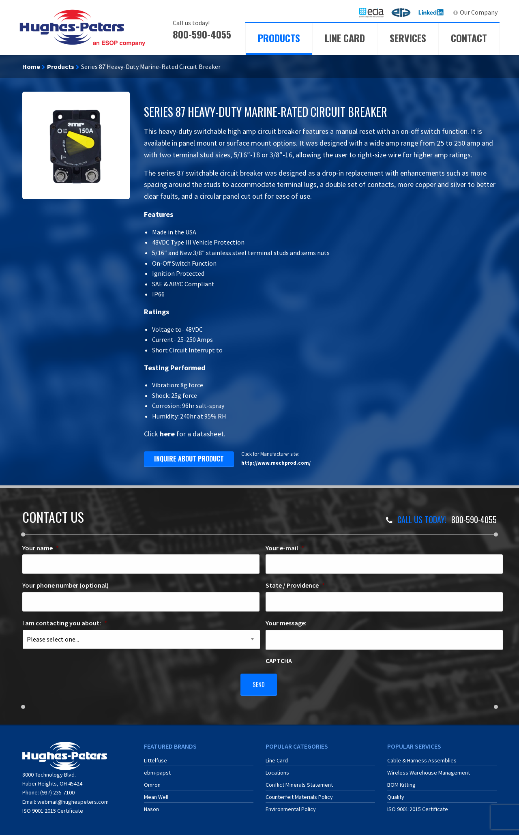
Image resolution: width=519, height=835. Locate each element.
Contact (469, 37)
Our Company (479, 12)
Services (408, 37)
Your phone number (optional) (65, 585)
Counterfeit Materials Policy (299, 794)
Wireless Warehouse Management (428, 769)
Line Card (345, 37)
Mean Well (156, 794)
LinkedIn (432, 12)
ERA (403, 12)
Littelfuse (155, 757)
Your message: (286, 623)
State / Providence (295, 585)
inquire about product (189, 459)
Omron (152, 782)
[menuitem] (371, 12)
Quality (395, 794)
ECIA (375, 12)
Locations (277, 769)
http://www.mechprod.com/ (276, 462)
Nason (151, 806)
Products (279, 37)
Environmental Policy (291, 806)
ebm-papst (157, 769)
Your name (40, 548)
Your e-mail (285, 548)
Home (31, 66)
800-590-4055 (202, 34)
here (167, 433)
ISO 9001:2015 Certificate (52, 807)
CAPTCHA (279, 661)
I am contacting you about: (64, 623)
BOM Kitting (401, 782)
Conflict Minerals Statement (299, 782)
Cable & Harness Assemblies (422, 757)
